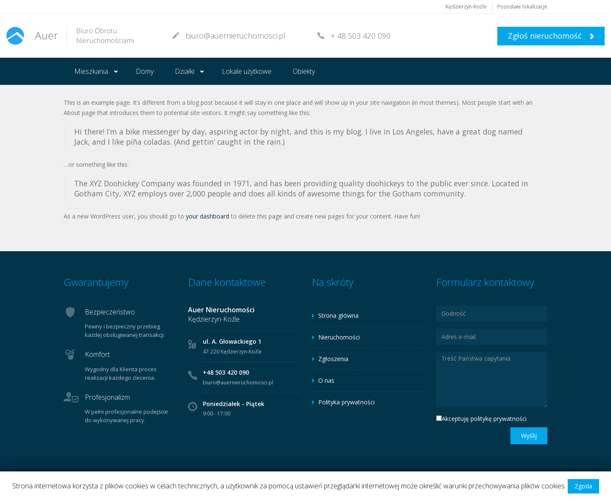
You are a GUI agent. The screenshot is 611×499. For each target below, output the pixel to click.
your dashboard (207, 216)
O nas (326, 380)
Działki (184, 71)
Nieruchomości (339, 337)
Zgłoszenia (333, 359)
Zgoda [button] (583, 486)
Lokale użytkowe (247, 71)
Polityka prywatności (346, 402)
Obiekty (304, 71)
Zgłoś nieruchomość (551, 36)
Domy (145, 71)
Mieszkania (91, 71)
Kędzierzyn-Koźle (466, 6)
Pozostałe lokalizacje (522, 6)
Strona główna (338, 315)
